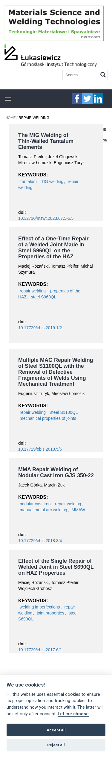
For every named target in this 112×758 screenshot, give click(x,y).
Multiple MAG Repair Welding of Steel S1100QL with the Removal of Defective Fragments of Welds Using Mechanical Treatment (55, 372)
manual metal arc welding (43, 509)
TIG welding (52, 181)
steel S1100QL (64, 412)
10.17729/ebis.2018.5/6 (40, 449)
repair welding (33, 291)
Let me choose (73, 713)
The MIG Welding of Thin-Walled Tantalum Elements (45, 141)
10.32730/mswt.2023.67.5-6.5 (45, 218)
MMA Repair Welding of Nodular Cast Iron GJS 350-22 (56, 472)
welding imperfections (40, 607)
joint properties (50, 613)
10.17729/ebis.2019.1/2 (40, 327)
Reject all (56, 745)
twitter (87, 98)
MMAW (78, 509)
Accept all (56, 730)
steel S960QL (43, 297)
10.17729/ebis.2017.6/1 (40, 649)
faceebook (77, 98)
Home (10, 118)
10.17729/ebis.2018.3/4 (40, 540)
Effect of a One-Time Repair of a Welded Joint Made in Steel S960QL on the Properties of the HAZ (53, 248)
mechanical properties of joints (48, 418)
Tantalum (28, 181)
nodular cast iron (35, 503)
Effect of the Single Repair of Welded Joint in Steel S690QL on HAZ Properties (55, 567)
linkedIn (98, 98)
